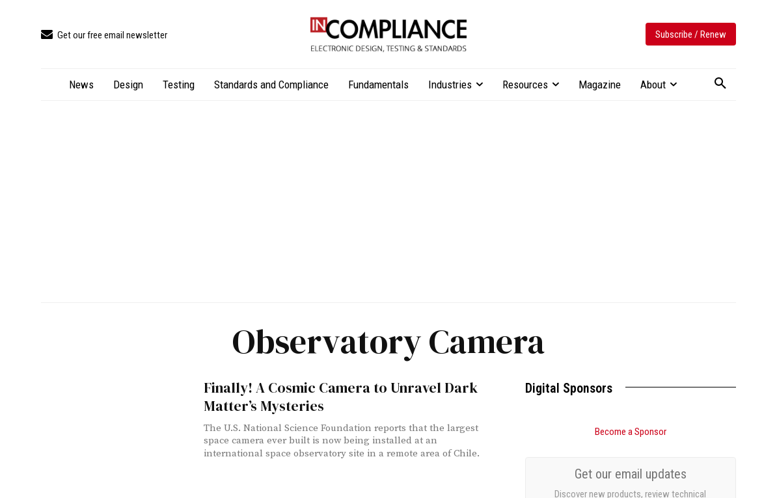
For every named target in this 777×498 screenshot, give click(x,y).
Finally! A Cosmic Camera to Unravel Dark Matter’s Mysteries (334, 396)
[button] (720, 83)
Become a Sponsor (630, 432)
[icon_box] (104, 35)
